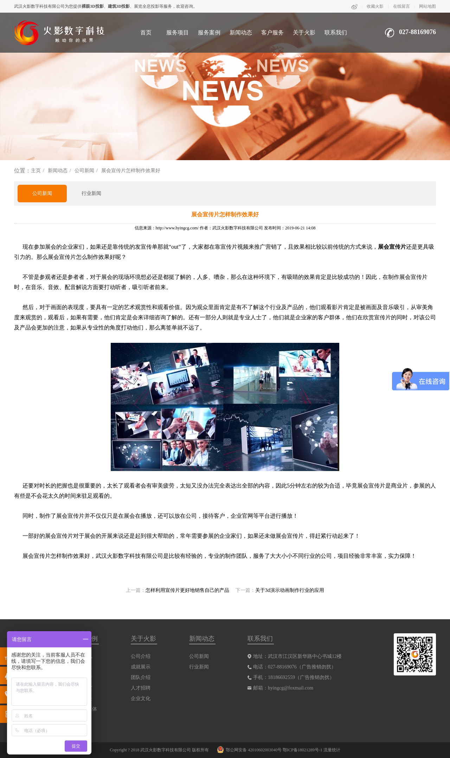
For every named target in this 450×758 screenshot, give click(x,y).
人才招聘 (140, 688)
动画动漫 (82, 698)
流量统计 (331, 749)
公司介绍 (140, 656)
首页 (146, 32)
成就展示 (140, 666)
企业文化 (140, 698)
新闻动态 (241, 32)
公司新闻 (84, 170)
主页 (36, 170)
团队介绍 (140, 677)
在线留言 (401, 6)
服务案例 (209, 32)
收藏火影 (375, 6)
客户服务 (272, 32)
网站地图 (427, 6)
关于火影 (304, 32)
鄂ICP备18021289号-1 (302, 749)
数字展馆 (82, 688)
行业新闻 (91, 193)
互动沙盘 (82, 666)
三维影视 (82, 656)
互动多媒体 (84, 709)
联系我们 (335, 32)
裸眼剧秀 (82, 677)
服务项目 (177, 32)
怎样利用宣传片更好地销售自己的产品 (187, 590)
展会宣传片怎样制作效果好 (130, 170)
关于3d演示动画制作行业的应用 (289, 590)
